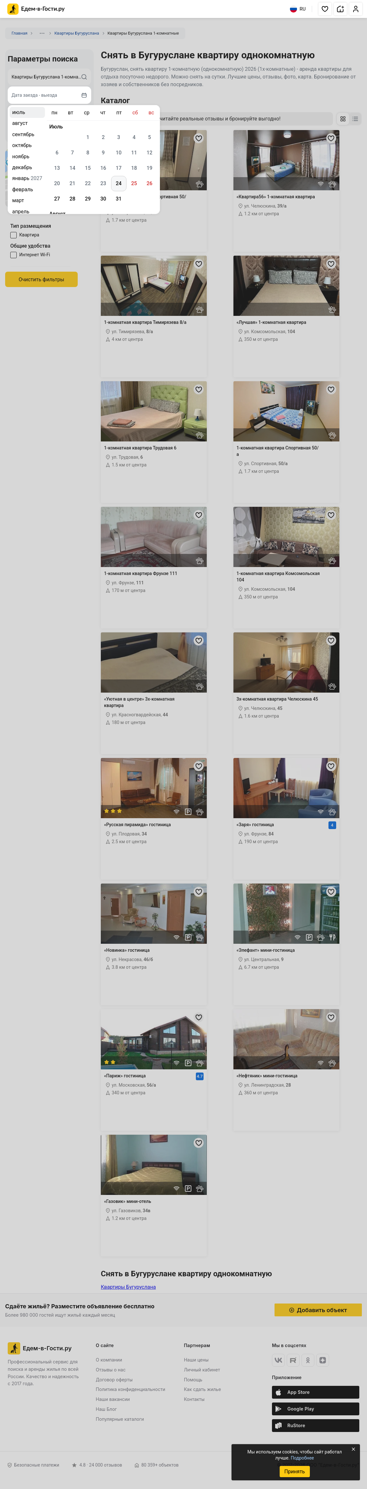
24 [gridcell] (118, 183)
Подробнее (302, 1457)
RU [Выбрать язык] (298, 8)
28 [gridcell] (72, 199)
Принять (294, 1471)
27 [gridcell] (57, 199)
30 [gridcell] (103, 199)
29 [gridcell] (88, 199)
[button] (325, 9)
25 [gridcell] (134, 183)
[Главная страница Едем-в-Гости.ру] (36, 9)
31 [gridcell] (118, 199)
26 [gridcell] (149, 183)
